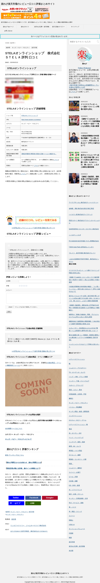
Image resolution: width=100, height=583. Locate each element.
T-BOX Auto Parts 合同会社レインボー (81, 247)
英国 (71, 463)
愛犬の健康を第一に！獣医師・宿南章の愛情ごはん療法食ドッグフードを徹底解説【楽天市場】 (84, 337)
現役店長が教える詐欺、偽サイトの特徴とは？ (23, 468)
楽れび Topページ (8, 26)
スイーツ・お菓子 (74, 472)
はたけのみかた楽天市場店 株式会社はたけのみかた (29, 531)
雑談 (70, 537)
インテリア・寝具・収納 (77, 442)
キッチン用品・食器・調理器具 (79, 411)
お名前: (8, 281)
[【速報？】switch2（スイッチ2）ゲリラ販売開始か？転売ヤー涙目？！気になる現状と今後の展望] (74, 125)
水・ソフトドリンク (75, 490)
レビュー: (9, 290)
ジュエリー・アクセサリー (77, 368)
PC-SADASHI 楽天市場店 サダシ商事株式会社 (84, 241)
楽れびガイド (25, 26)
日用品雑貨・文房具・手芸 (77, 394)
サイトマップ (75, 26)
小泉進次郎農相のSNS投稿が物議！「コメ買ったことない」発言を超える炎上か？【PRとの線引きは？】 (90, 140)
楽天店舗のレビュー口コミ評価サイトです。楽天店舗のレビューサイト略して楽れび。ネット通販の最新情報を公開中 (50, 558)
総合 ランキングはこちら (14, 455)
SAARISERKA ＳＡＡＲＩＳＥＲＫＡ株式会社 (84, 229)
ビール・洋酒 (73, 477)
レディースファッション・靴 (78, 424)
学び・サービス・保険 (76, 503)
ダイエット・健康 (74, 455)
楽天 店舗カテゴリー (58, 26)
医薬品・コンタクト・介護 (77, 459)
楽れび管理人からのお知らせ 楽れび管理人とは (24, 462)
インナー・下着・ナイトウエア (79, 381)
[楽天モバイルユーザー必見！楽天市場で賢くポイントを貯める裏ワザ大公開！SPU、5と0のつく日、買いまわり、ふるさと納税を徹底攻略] (74, 161)
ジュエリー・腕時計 (75, 468)
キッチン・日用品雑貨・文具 (78, 498)
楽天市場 (31, 512)
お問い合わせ (8, 31)
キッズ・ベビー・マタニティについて (18, 439)
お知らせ (72, 524)
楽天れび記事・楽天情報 (41, 26)
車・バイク (72, 507)
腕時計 (71, 398)
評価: (7, 286)
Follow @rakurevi (84, 68)
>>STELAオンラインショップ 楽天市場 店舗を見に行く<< (33, 228)
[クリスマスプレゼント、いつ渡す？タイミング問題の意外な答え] (74, 110)
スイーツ (72, 516)
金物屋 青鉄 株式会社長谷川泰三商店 (81, 208)
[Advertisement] (33, 201)
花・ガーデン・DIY (75, 433)
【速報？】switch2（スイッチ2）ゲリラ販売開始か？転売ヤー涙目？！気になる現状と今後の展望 (90, 122)
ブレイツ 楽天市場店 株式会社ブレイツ (82, 253)
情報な (71, 520)
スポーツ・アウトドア (76, 385)
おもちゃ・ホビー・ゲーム (77, 420)
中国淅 (71, 533)
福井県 (8, 512)
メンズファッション (75, 416)
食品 (70, 429)
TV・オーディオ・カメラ (77, 372)
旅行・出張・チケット (76, 494)
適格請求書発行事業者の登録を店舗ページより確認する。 (39, 154)
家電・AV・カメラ (75, 446)
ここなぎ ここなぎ (75, 235)
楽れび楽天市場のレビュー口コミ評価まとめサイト (28, 4)
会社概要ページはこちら (13, 428)
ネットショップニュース (77, 529)
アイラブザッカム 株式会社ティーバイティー (83, 202)
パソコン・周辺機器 (75, 407)
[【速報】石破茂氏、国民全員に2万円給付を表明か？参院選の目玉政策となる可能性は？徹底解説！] (74, 182)
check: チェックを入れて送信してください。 (23, 307)
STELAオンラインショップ (29, 115)
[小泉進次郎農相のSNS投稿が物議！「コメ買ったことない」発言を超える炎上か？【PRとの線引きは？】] (74, 141)
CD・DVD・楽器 (74, 485)
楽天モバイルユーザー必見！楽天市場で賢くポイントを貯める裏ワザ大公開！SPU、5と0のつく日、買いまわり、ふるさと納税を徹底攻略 (84, 298)
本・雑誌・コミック (75, 511)
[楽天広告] (25, 11)
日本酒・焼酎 (73, 481)
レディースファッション (77, 359)
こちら (56, 159)
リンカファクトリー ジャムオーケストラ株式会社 (28, 525)
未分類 (71, 550)
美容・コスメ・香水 (75, 390)
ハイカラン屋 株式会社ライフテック (81, 214)
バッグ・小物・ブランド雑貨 (78, 377)
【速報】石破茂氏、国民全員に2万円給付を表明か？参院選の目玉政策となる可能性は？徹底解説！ (90, 181)
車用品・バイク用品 (75, 450)
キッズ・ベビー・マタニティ (19, 512)
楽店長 (13, 519)
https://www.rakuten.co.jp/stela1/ (31, 119)
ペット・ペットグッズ (76, 437)
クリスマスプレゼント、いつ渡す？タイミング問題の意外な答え (90, 106)
